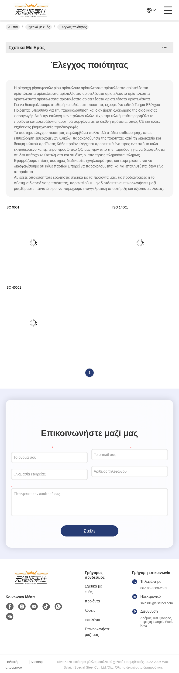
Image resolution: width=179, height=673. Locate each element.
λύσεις (90, 610)
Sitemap (36, 662)
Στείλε (89, 530)
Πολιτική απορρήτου (14, 664)
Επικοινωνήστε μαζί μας (97, 632)
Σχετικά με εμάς (38, 27)
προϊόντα (92, 601)
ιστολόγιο (92, 620)
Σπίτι (12, 27)
